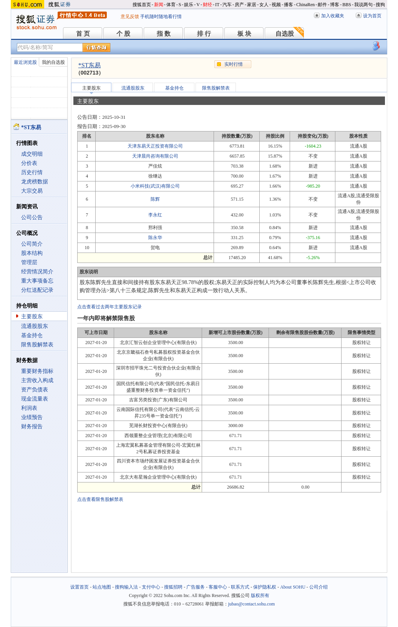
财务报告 (32, 426)
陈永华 (155, 237)
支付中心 (151, 587)
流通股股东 (34, 326)
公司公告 (32, 217)
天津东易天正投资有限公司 (155, 146)
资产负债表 (34, 389)
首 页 (83, 33)
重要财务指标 (37, 371)
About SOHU (292, 587)
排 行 (204, 33)
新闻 (158, 4)
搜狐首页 (142, 4)
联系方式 (240, 587)
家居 (251, 4)
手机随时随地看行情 (161, 16)
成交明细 (32, 154)
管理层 (29, 262)
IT (217, 4)
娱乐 (188, 4)
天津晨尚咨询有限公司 (155, 156)
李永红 (155, 215)
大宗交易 (32, 191)
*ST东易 (89, 65)
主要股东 (32, 316)
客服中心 (218, 587)
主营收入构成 (37, 380)
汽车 (227, 4)
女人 (264, 4)
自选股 (284, 33)
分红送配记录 (37, 290)
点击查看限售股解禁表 (100, 499)
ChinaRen (305, 4)
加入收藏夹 (332, 15)
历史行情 (32, 172)
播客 (288, 4)
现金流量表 (34, 399)
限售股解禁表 (37, 345)
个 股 (123, 33)
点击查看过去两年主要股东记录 (109, 306)
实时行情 (233, 64)
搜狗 (380, 4)
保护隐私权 (264, 587)
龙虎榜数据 (34, 182)
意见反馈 (130, 16)
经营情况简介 (37, 271)
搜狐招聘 (173, 587)
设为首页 (372, 15)
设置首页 (79, 587)
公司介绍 (318, 587)
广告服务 (195, 587)
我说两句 (363, 4)
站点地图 (102, 587)
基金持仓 (32, 335)
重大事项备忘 (37, 281)
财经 (207, 4)
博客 (334, 4)
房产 (239, 4)
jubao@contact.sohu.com (251, 604)
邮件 (322, 4)
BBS (346, 4)
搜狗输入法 (126, 587)
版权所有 (260, 595)
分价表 (29, 163)
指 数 (164, 33)
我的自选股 (53, 62)
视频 (276, 4)
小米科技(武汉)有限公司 (155, 186)
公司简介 (32, 244)
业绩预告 (32, 417)
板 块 (244, 33)
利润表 (29, 408)
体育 (171, 4)
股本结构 (32, 253)
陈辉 (155, 199)
